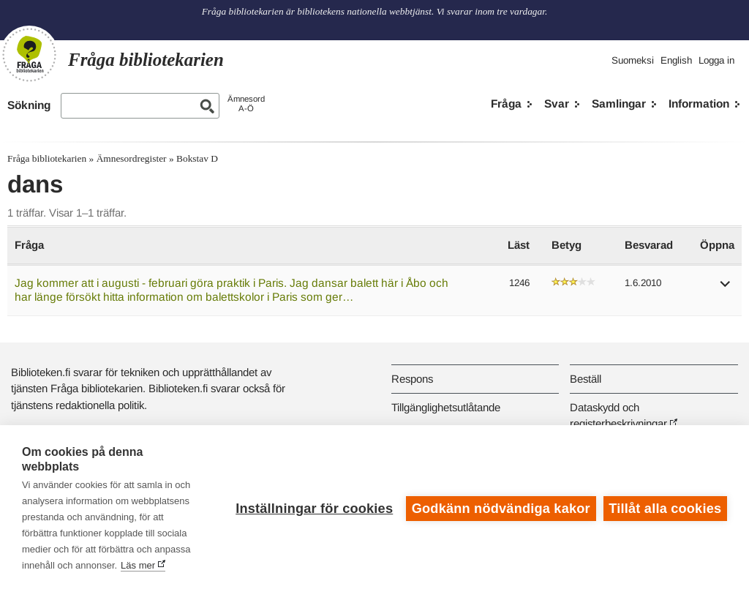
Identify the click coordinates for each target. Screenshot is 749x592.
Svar (556, 103)
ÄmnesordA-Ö (246, 103)
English (676, 60)
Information (699, 103)
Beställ (585, 378)
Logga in (716, 60)
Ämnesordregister (132, 158)
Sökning (28, 105)
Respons (412, 378)
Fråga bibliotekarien (46, 158)
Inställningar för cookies (314, 508)
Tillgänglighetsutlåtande (445, 407)
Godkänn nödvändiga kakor (501, 508)
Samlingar (619, 103)
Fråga (506, 103)
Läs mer (138, 565)
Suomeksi (632, 60)
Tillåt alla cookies (665, 508)
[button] (725, 288)
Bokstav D (197, 158)
